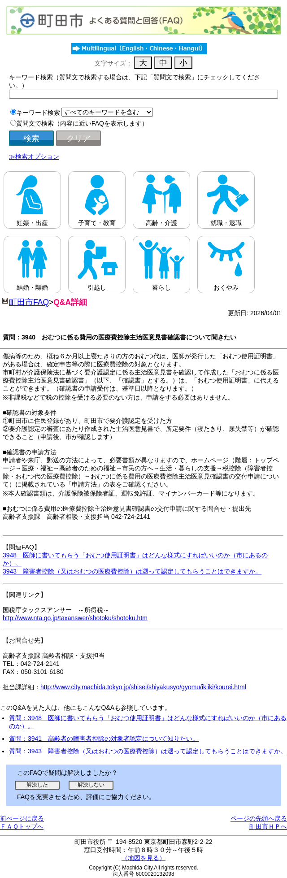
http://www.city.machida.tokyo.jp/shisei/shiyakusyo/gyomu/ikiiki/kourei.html (143, 687)
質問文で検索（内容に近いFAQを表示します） (82, 123)
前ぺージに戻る (22, 818)
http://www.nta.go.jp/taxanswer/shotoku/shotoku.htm (75, 618)
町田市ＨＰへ (268, 826)
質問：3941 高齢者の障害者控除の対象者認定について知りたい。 (104, 738)
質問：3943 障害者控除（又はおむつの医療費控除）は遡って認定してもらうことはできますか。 (148, 751)
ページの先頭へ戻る (258, 818)
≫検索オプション (34, 156)
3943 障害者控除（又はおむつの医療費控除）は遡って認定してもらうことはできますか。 (132, 571)
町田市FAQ (29, 302)
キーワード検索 (38, 112)
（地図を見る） (143, 857)
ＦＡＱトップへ (21, 826)
